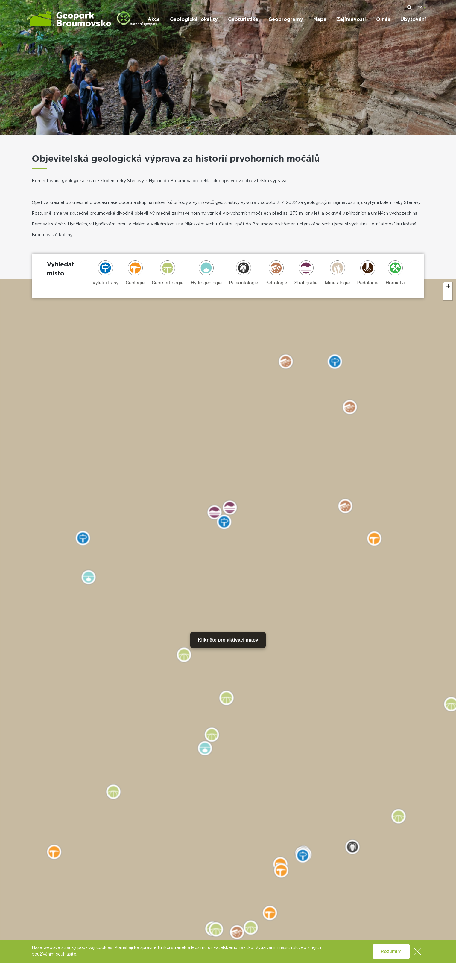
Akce (154, 19)
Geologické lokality (194, 19)
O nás (383, 19)
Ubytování (413, 19)
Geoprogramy (285, 19)
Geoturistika (243, 19)
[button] (447, 286)
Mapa (319, 19)
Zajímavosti (351, 19)
